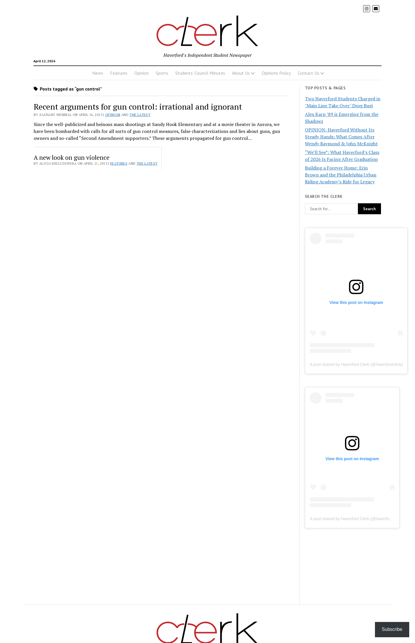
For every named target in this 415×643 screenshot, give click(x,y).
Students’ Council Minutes (200, 73)
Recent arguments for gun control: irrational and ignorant (138, 106)
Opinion (141, 73)
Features (118, 73)
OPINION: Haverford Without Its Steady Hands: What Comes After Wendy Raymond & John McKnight (341, 137)
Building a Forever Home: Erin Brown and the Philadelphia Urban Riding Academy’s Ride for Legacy (340, 175)
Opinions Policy (276, 73)
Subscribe (392, 629)
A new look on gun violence (72, 157)
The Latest (139, 114)
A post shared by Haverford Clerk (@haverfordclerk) (356, 364)
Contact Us (308, 73)
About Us (241, 73)
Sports (162, 73)
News (97, 73)
